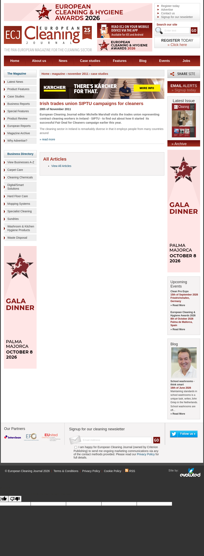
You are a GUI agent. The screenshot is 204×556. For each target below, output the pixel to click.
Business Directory (20, 154)
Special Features (18, 111)
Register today (170, 6)
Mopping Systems (18, 203)
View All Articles (61, 166)
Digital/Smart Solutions (15, 186)
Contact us (168, 13)
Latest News (15, 81)
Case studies (90, 61)
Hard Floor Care (17, 196)
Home (14, 61)
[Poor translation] (14, 499)
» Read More (177, 305)
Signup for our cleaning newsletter (97, 429)
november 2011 (78, 73)
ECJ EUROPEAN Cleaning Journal (48, 38)
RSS (130, 471)
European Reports (19, 126)
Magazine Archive (18, 133)
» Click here (177, 45)
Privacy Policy (146, 454)
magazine (58, 73)
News (63, 61)
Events (164, 61)
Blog (143, 61)
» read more (47, 139)
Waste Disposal (17, 237)
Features (120, 61)
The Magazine (16, 73)
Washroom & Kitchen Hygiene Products (20, 228)
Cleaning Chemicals (20, 177)
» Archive (179, 144)
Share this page (183, 74)
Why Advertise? (17, 140)
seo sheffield (184, 472)
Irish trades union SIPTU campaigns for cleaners (91, 103)
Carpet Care (15, 169)
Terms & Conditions (66, 471)
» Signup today (183, 90)
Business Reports (18, 103)
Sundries (13, 218)
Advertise (167, 9)
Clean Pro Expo (179, 291)
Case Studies (15, 96)
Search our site (167, 24)
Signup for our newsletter (177, 17)
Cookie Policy (112, 471)
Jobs (186, 61)
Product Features (18, 89)
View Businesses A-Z (20, 162)
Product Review (17, 118)
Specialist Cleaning (19, 211)
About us (39, 61)
